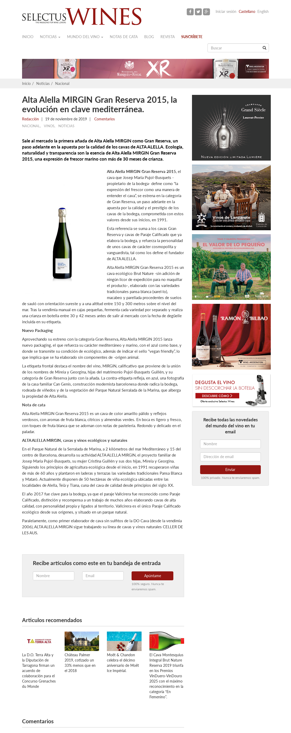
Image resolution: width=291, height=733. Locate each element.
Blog (149, 36)
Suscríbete (191, 36)
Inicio (27, 36)
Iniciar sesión (226, 11)
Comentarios (104, 119)
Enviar (230, 469)
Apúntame (152, 575)
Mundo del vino (85, 36)
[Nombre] (230, 443)
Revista (167, 36)
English (263, 11)
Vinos (49, 126)
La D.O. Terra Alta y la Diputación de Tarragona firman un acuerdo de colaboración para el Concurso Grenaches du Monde (39, 671)
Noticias (50, 36)
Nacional (62, 83)
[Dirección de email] (230, 456)
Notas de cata (124, 36)
